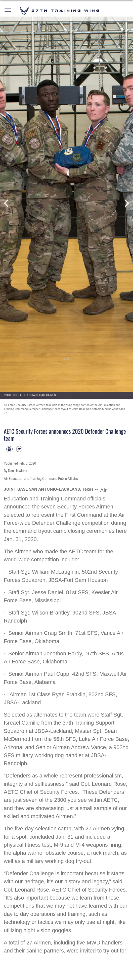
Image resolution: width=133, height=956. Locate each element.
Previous (6, 203)
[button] (8, 10)
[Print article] (9, 449)
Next (126, 203)
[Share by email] (19, 449)
